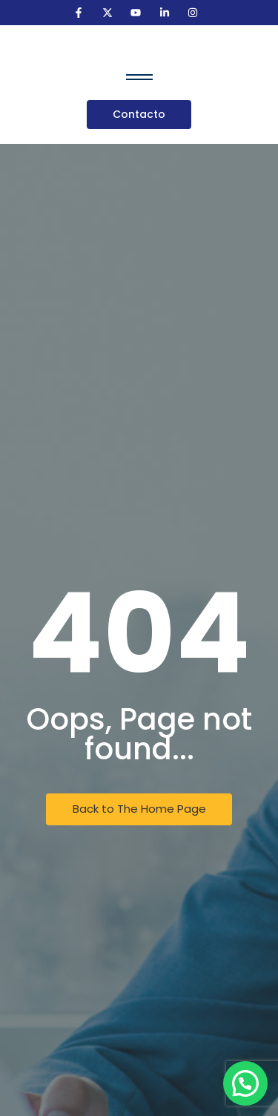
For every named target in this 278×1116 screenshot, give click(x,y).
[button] (245, 1083)
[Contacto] (139, 114)
